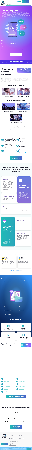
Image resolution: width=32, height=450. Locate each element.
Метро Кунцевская (7, 388)
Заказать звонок (4, 446)
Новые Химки (6, 391)
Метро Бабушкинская (22, 380)
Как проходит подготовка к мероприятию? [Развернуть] (10, 420)
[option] (8, 264)
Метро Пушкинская (7, 394)
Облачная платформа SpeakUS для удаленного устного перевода (24, 152)
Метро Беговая (6, 383)
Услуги (10, 439)
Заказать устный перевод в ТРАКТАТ (16, 429)
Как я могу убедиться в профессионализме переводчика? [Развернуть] (13, 423)
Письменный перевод (22, 442)
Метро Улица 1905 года (7, 380)
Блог (19, 439)
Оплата (10, 442)
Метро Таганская (21, 391)
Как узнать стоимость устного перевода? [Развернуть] (10, 414)
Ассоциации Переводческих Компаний (17, 175)
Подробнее (9, 449)
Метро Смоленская (22, 388)
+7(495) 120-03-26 (4, 441)
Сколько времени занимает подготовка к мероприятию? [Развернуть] (13, 417)
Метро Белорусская (22, 383)
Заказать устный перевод (16, 399)
